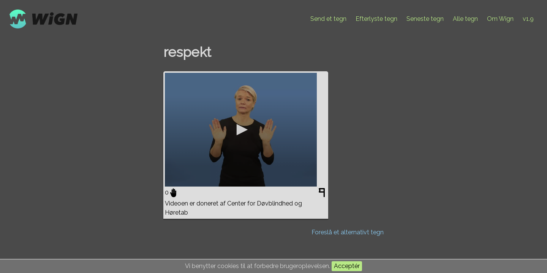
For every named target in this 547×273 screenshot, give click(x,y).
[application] (241, 130)
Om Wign (500, 18)
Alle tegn (465, 18)
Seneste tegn (425, 18)
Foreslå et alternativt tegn (347, 232)
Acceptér (347, 266)
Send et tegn (328, 18)
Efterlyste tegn (376, 18)
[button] (240, 129)
